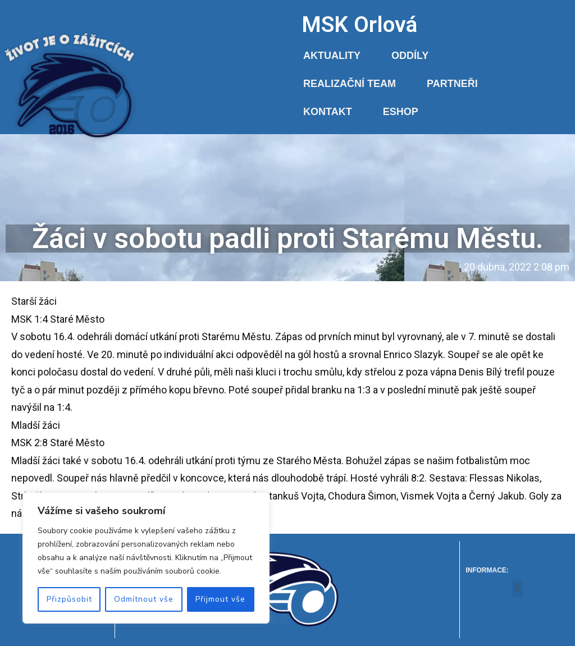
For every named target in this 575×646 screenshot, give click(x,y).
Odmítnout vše (144, 599)
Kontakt (327, 111)
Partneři (452, 83)
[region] (146, 558)
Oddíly (409, 55)
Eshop (400, 111)
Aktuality (331, 55)
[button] (517, 588)
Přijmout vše (220, 599)
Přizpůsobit (69, 599)
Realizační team (349, 83)
